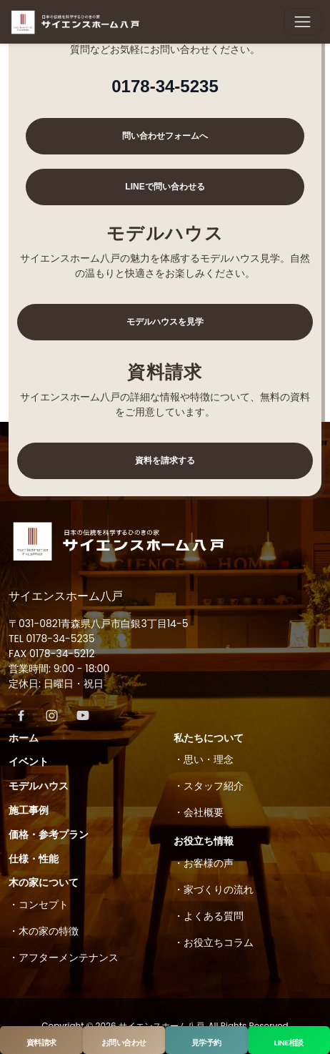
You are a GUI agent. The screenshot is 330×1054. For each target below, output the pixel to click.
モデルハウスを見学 (165, 322)
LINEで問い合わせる (164, 187)
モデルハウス (39, 786)
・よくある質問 (209, 916)
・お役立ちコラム (214, 942)
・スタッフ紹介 (209, 786)
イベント (29, 761)
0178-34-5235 (164, 86)
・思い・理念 (204, 759)
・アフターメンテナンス (64, 957)
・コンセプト (39, 904)
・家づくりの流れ (214, 889)
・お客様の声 (204, 863)
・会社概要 (199, 812)
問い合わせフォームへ (165, 136)
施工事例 (29, 810)
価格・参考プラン (49, 834)
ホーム (24, 738)
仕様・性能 (34, 859)
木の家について (44, 882)
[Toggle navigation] (302, 22)
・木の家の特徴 (44, 931)
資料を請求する (165, 460)
